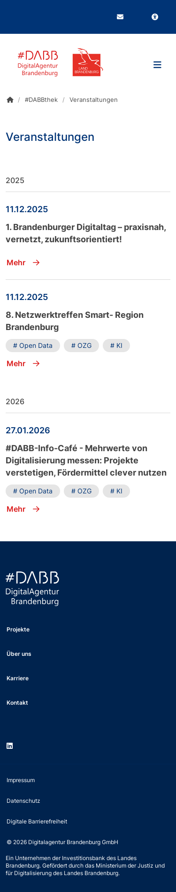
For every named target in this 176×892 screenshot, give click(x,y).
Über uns (19, 653)
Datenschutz (23, 800)
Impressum (21, 780)
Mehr (23, 262)
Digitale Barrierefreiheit (37, 821)
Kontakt (17, 702)
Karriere (18, 678)
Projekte (18, 629)
